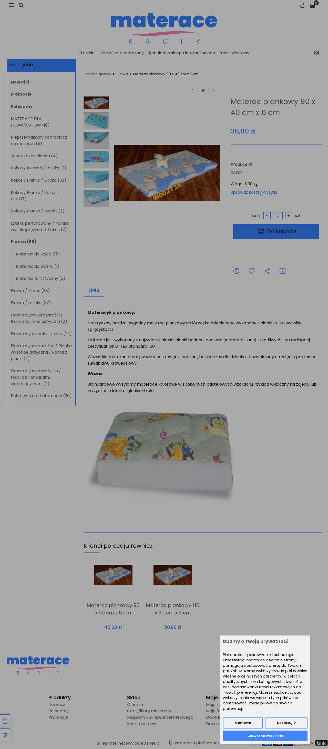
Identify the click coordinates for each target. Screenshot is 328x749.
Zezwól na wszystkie (265, 736)
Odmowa (243, 723)
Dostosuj (284, 723)
